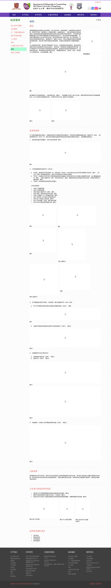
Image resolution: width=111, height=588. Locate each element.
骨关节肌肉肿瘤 (16, 36)
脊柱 (12, 42)
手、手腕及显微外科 (18, 32)
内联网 (99, 8)
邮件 (89, 8)
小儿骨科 (14, 39)
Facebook (92, 8)
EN (100, 2)
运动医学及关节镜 (17, 46)
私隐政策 (92, 584)
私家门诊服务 (15, 52)
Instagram (96, 8)
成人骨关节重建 (16, 26)
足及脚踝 (14, 29)
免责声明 (98, 584)
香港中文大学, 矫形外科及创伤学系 (20, 584)
